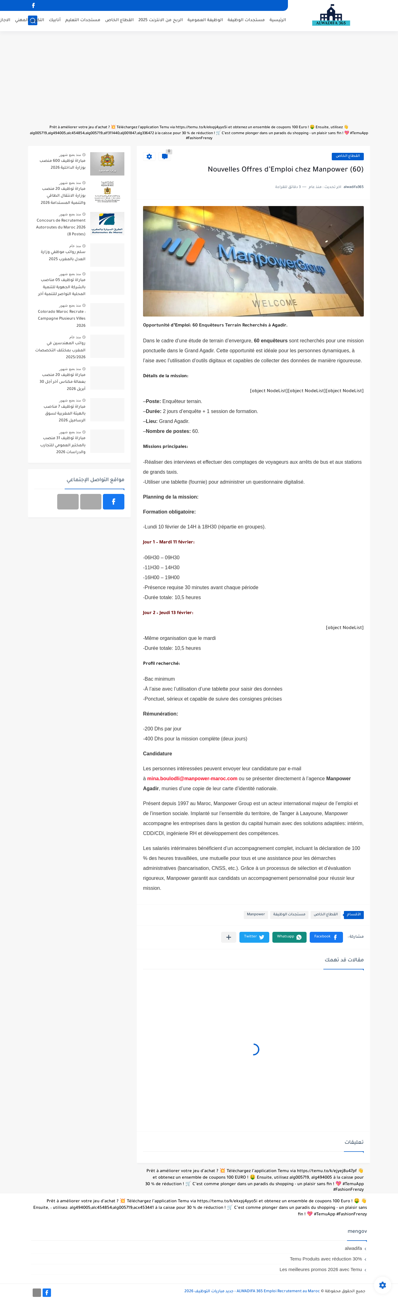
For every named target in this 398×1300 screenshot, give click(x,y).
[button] (326, 937)
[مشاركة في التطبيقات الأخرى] (228, 937)
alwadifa (353, 1248)
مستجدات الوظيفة (246, 20)
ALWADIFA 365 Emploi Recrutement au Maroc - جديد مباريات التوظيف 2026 (252, 1291)
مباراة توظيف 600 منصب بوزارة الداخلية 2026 (62, 164)
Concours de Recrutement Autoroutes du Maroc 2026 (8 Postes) (61, 228)
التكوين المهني (29, 20)
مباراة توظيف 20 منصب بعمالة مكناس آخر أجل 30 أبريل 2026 (62, 382)
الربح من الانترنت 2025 (160, 20)
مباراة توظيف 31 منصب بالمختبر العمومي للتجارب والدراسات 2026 (63, 445)
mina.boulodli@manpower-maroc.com (192, 778)
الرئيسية (278, 20)
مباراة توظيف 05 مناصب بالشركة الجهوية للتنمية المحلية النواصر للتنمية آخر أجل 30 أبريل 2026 (62, 288)
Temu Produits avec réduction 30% (326, 1258)
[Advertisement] (199, 80)
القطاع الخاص (119, 20)
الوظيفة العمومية (205, 20)
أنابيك (55, 20)
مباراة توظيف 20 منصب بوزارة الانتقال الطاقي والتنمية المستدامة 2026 (63, 196)
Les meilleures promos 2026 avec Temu (321, 1269)
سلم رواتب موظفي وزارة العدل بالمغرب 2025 (63, 255)
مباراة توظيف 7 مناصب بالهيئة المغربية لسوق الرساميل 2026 (65, 414)
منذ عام (75, 246)
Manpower (256, 915)
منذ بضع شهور (70, 155)
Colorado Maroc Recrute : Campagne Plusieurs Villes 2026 (62, 319)
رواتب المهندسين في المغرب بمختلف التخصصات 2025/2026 (60, 350)
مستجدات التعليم (82, 20)
